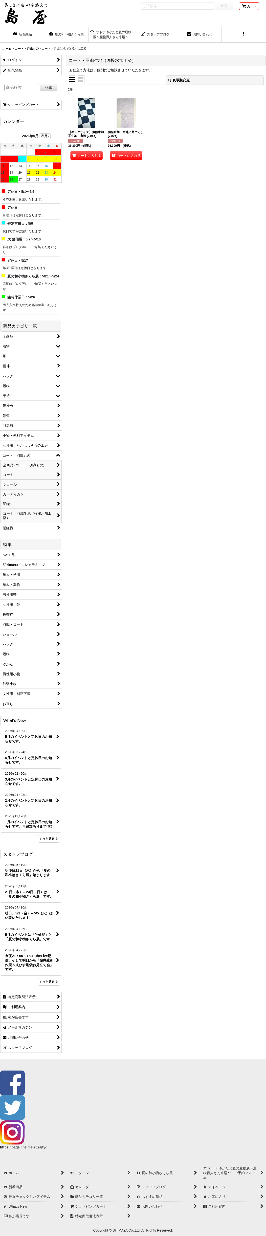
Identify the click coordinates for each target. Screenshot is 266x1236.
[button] (244, 34)
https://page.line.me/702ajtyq (23, 1147)
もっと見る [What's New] (49, 838)
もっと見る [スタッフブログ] (49, 981)
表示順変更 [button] (179, 80)
